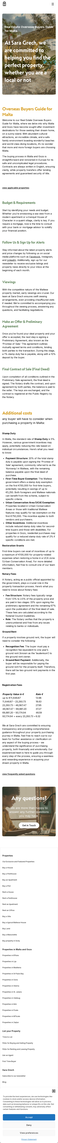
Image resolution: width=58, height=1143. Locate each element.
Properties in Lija (9, 962)
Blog (4, 1082)
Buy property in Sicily (11, 941)
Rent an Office (8, 910)
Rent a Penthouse (9, 898)
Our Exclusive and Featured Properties (18, 862)
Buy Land (6, 929)
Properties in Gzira (10, 980)
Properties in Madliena (11, 968)
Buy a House (7, 868)
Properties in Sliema (10, 986)
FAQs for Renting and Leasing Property (18, 1049)
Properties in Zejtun (10, 1022)
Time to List (7, 1037)
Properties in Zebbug (11, 998)
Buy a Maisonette (9, 935)
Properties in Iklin (9, 1004)
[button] (53, 1091)
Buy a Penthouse (9, 874)
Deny (29, 1125)
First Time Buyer (9, 1061)
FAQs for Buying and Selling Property (17, 1043)
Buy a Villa (6, 916)
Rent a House (8, 892)
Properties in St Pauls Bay (13, 974)
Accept (29, 1117)
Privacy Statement (29, 1139)
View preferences (29, 1133)
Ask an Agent (7, 1055)
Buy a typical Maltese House (14, 923)
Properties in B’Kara (10, 955)
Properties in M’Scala (11, 1016)
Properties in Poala (10, 1010)
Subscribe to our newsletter (14, 1076)
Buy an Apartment (9, 880)
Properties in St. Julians (12, 992)
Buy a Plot (6, 886)
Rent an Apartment (10, 904)
